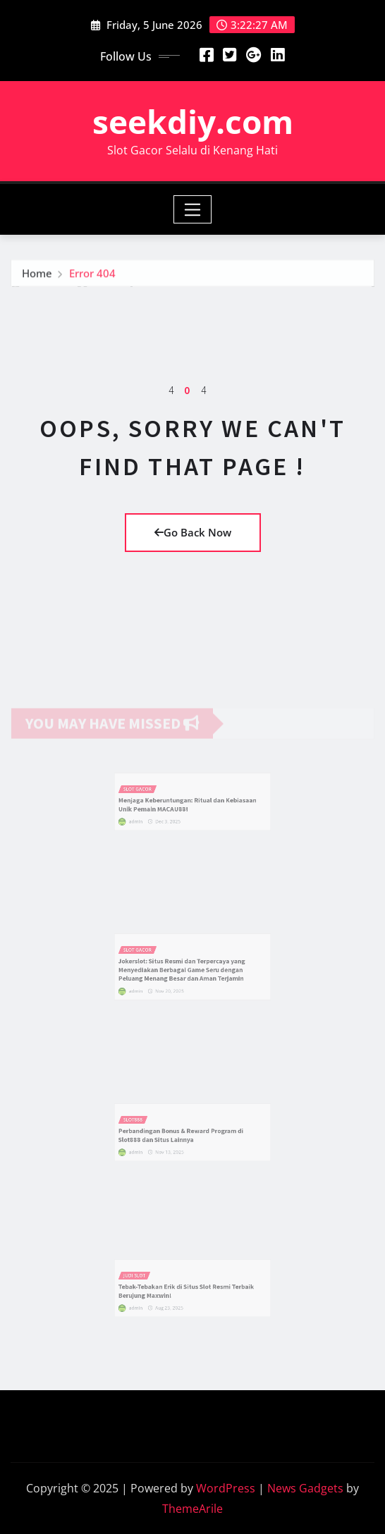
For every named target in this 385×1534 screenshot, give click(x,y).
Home (37, 278)
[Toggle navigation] (192, 209)
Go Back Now (192, 532)
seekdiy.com (192, 121)
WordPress (225, 1488)
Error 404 (92, 278)
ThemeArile (192, 1508)
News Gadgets (305, 1488)
